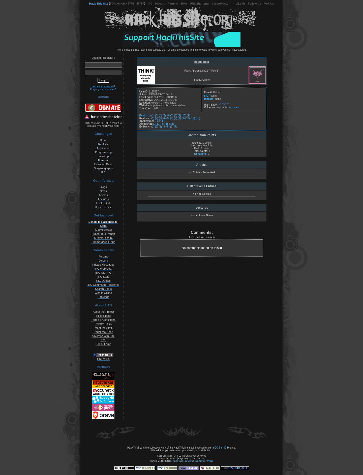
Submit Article (103, 229)
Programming (103, 152)
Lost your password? (103, 86)
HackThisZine (103, 207)
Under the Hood (103, 331)
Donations (200, 153)
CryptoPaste (220, 3)
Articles (103, 195)
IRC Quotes (103, 280)
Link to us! (103, 358)
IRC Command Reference (103, 284)
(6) (168, 115)
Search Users (103, 288)
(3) (156, 115)
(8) (175, 115)
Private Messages (103, 264)
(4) (160, 115)
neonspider (201, 61)
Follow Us (254, 3)
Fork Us (268, 3)
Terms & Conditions (103, 319)
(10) (184, 115)
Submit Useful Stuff (103, 241)
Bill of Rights (103, 315)
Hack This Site (98, 3)
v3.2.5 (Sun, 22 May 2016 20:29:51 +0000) (193, 461)
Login (95, 57)
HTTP (140, 3)
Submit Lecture (103, 237)
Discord (160, 3)
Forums (173, 3)
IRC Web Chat (103, 268)
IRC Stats (103, 276)
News (103, 191)
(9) (179, 115)
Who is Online (103, 292)
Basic (103, 140)
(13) (198, 118)
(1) (148, 115)
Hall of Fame (103, 343)
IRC (150, 3)
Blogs (103, 186)
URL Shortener (199, 3)
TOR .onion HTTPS (122, 3)
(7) (171, 115)
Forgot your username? (103, 89)
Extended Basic (103, 164)
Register (108, 57)
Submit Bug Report (103, 233)
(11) (189, 115)
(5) (164, 115)
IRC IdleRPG (103, 272)
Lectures (103, 199)
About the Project (103, 311)
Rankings (103, 296)
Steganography (103, 168)
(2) (152, 115)
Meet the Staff (103, 327)
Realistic (103, 144)
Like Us (241, 3)
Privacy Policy (103, 323)
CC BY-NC (220, 447)
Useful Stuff (103, 203)
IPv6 (103, 339)
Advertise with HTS (103, 335)
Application (103, 148)
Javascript (103, 156)
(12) (193, 118)
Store (183, 3)
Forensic (103, 160)
